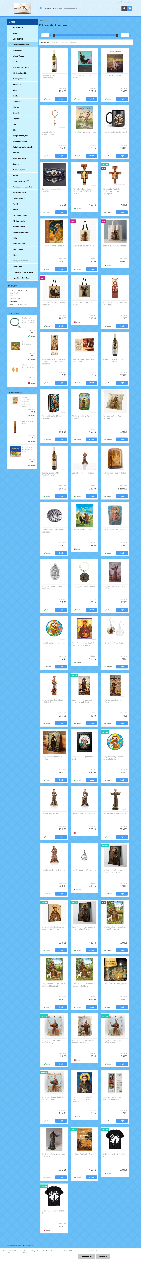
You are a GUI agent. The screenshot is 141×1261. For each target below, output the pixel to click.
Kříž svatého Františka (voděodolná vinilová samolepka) (111, 191)
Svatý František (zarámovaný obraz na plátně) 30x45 (83, 928)
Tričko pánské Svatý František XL (53, 1212)
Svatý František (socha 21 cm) (54, 813)
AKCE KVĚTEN (18, 39)
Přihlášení (119, 2)
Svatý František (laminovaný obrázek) (114, 587)
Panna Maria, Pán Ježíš (21, 181)
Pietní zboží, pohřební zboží (22, 187)
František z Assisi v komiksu (85, 132)
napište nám (13, 301)
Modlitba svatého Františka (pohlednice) (83, 360)
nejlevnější (55, 42)
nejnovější (73, 42)
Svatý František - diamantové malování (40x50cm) (83, 985)
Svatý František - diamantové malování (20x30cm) (114, 928)
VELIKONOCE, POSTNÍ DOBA (23, 272)
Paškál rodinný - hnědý (27, 422)
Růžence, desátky (19, 226)
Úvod (42, 20)
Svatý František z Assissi (84, 1154)
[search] (124, 8)
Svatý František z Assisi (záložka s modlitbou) (112, 1098)
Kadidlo (15, 96)
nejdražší (64, 42)
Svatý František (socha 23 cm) (84, 813)
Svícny (15, 255)
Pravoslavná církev (19, 192)
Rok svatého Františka (21, 44)
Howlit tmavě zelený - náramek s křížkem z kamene (28, 320)
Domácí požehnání (19, 79)
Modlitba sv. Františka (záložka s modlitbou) (115, 303)
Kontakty (48, 8)
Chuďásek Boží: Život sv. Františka (81, 76)
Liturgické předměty (20, 141)
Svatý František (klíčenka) (85, 586)
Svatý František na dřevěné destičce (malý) (52, 1041)
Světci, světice (18, 249)
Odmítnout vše (86, 1256)
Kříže (14, 130)
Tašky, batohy (18, 266)
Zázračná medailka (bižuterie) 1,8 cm (28, 366)
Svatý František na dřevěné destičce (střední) (83, 1041)
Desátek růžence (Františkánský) (48, 133)
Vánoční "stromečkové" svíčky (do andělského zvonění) (27, 401)
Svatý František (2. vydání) (84, 530)
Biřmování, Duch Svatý (21, 67)
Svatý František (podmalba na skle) (84, 758)
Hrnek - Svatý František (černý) (115, 132)
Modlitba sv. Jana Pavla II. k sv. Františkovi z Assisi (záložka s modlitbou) (53, 361)
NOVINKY (16, 33)
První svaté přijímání (20, 215)
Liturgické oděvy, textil (21, 135)
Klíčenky (16, 107)
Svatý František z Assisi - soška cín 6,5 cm (54, 1155)
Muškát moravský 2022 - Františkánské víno (113, 360)
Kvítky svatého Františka (54, 246)
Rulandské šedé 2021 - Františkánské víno (51, 474)
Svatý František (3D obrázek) (115, 530)
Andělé (15, 61)
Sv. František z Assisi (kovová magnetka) (53, 531)
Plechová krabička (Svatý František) (51, 417)
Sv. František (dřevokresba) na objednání (114, 474)
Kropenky (16, 118)
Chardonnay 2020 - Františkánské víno (49, 76)
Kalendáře (16, 101)
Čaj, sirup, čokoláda (20, 73)
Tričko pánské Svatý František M (114, 1155)
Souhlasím (103, 1256)
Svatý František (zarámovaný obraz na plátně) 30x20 (114, 871)
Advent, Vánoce (18, 56)
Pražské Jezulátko (19, 198)
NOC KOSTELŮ (18, 27)
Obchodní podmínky (70, 8)
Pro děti (15, 204)
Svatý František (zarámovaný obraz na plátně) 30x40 (53, 928)
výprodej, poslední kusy (21, 278)
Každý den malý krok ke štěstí (27, 343)
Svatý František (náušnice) (115, 643)
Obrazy (15, 175)
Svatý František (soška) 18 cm (54, 870)
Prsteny (15, 209)
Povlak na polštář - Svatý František (112, 417)
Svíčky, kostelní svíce (20, 261)
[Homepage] (40, 8)
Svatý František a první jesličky (115, 984)
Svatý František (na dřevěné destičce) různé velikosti (83, 644)
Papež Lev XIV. (18, 50)
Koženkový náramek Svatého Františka (53, 190)
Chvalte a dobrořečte (113, 75)
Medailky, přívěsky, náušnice (23, 147)
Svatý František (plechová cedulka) (52, 758)
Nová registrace (127, 2)
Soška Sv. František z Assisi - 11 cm (83, 474)
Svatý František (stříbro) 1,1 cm (84, 870)
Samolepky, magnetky (21, 232)
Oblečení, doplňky (19, 170)
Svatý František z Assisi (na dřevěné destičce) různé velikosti (82, 1099)
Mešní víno (17, 152)
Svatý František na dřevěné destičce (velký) (52, 1098)
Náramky (16, 164)
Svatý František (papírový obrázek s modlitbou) (82, 701)
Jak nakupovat (57, 8)
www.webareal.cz (27, 1245)
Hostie (15, 90)
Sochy (15, 238)
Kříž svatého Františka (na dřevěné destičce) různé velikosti (82, 191)
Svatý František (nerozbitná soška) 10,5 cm (52, 701)
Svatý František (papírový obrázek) (112, 701)
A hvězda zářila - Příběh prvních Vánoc (27, 449)
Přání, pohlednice (19, 221)
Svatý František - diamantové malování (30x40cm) (53, 985)
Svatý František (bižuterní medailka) (52, 587)
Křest (15, 124)
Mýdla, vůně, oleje (19, 158)
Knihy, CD (16, 113)
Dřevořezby (17, 84)
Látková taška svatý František (84, 246)
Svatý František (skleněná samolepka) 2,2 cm (113, 758)
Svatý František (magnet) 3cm (54, 643)
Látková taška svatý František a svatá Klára (54, 303)
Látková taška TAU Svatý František (82, 303)
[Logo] (22, 8)
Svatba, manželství (19, 243)
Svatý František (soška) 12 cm (115, 813)
